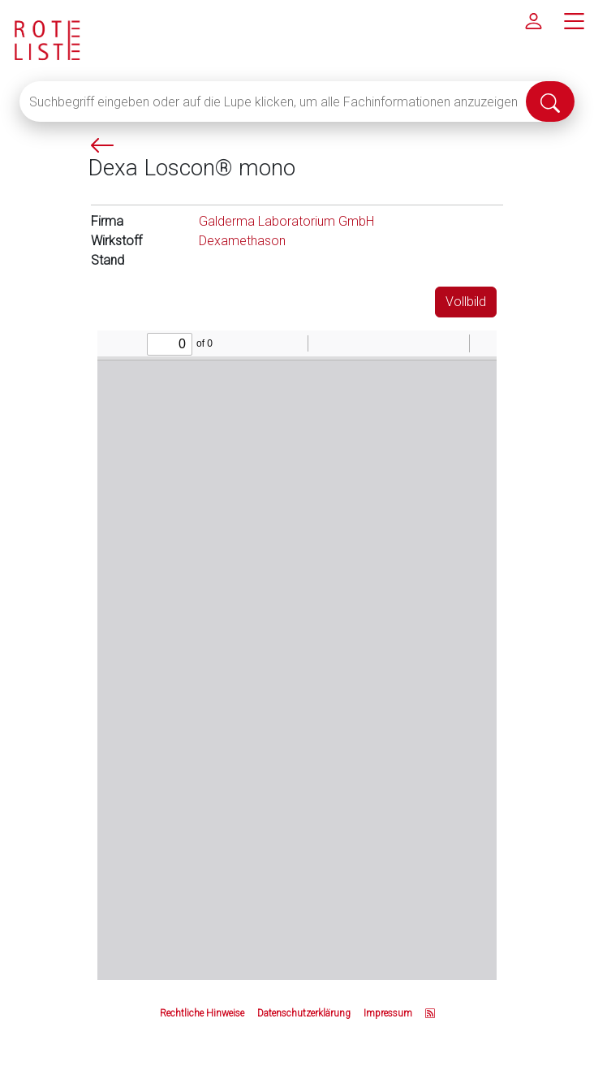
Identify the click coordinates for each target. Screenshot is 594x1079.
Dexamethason (242, 240)
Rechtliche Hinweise (202, 1013)
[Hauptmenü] (573, 20)
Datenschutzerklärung (304, 1013)
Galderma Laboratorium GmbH (286, 221)
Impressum (388, 1013)
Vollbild (466, 301)
